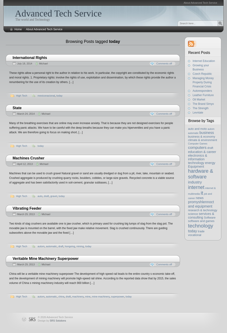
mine (88, 296)
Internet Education (204, 61)
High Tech (21, 95)
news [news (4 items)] (200, 198)
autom (41, 246)
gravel (53, 196)
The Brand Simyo (203, 103)
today (59, 95)
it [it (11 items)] (202, 193)
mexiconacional (46, 95)
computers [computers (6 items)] (197, 147)
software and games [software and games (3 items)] (201, 221)
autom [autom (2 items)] (211, 129)
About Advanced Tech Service (200, 2)
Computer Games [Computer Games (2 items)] (197, 143)
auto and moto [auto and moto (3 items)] (197, 128)
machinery (78, 296)
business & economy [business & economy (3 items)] (201, 136)
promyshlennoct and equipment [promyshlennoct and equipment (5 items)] (201, 204)
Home (18, 29)
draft (46, 196)
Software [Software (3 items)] (210, 217)
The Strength (200, 108)
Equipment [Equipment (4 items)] (196, 166)
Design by (52, 320)
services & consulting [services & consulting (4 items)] (201, 215)
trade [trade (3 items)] (201, 231)
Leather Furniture (203, 95)
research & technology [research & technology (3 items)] (202, 210)
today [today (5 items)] (192, 231)
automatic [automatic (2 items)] (193, 133)
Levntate (198, 112)
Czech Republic (202, 73)
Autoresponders (202, 90)
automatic (51, 246)
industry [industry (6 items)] (195, 182)
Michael (43, 63)
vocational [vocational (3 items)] (194, 235)
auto (40, 196)
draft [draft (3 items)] (210, 148)
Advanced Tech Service (58, 13)
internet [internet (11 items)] (196, 187)
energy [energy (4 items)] (210, 163)
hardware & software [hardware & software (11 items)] (200, 174)
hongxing (70, 246)
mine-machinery (101, 296)
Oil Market (199, 99)
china (61, 296)
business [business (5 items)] (206, 132)
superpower (117, 296)
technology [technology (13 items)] (200, 226)
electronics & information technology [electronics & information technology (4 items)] (197, 159)
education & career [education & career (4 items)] (202, 152)
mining (80, 246)
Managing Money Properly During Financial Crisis (203, 82)
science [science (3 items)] (193, 214)
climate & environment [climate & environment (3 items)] (202, 140)
